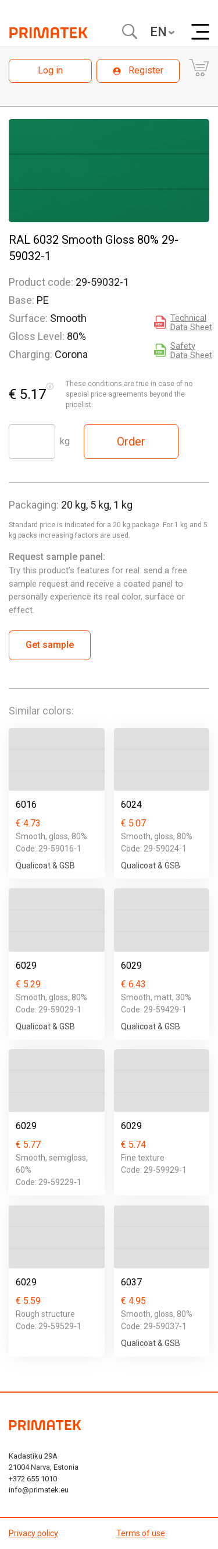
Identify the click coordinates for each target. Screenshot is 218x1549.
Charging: (30, 354)
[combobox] (161, 32)
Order (131, 441)
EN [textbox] (158, 31)
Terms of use (140, 1533)
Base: (21, 300)
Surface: (28, 318)
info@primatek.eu (39, 1489)
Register (138, 70)
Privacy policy (33, 1533)
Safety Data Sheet (191, 350)
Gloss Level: (37, 336)
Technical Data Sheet (191, 322)
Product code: (41, 282)
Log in (50, 70)
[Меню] (200, 32)
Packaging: (34, 505)
